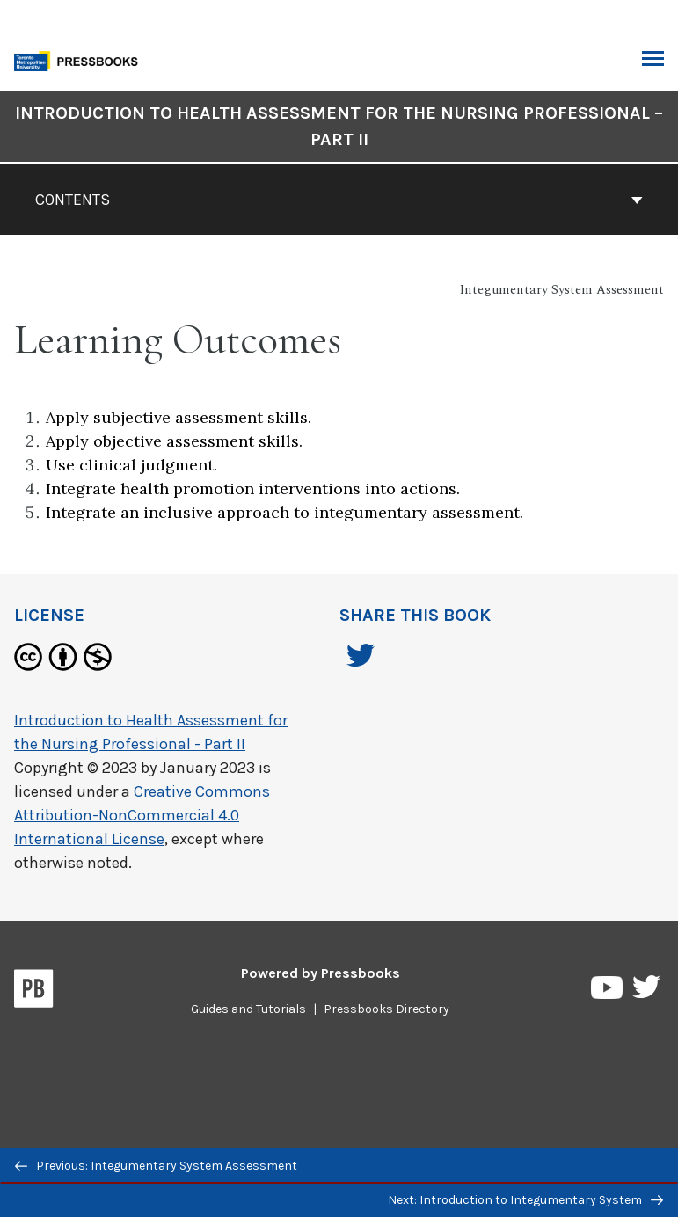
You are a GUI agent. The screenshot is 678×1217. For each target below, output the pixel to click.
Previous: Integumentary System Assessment (156, 1165)
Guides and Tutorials (248, 1009)
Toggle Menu (653, 61)
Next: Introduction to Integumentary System (525, 1199)
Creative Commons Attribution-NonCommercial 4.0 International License (142, 815)
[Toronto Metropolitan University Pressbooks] (81, 59)
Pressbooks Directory (386, 1009)
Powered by (320, 973)
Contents (339, 199)
